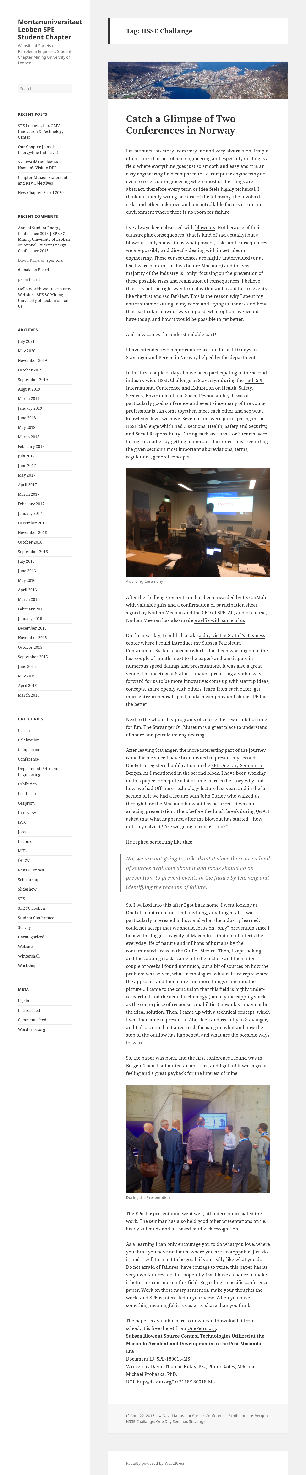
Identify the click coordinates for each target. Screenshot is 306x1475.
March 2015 (28, 695)
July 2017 (26, 456)
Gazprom (26, 803)
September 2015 (33, 656)
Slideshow (27, 889)
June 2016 (27, 570)
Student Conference (36, 917)
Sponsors (54, 260)
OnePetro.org (201, 1328)
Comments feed (32, 1020)
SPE (21, 898)
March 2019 (28, 398)
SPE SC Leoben (31, 908)
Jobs (22, 831)
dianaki (25, 269)
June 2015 (27, 666)
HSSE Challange (140, 1421)
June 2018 (27, 417)
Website (25, 946)
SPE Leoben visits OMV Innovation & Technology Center (41, 131)
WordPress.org (31, 1029)
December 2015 (32, 628)
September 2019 (33, 379)
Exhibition (27, 784)
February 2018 (31, 446)
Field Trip (27, 793)
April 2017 (27, 484)
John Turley (213, 796)
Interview (27, 812)
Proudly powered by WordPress (155, 1463)
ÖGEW (24, 860)
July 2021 (26, 341)
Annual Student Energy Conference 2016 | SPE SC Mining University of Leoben (44, 233)
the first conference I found (217, 1058)
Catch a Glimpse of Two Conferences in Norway (181, 124)
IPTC (22, 822)
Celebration (28, 740)
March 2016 (28, 599)
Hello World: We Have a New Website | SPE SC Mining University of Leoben (44, 294)
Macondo (211, 265)
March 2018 (28, 437)
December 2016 (32, 523)
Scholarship (28, 879)
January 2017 (30, 513)
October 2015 (30, 647)
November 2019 (32, 360)
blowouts (205, 227)
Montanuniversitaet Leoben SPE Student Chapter (50, 29)
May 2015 (26, 676)
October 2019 (30, 370)
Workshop (27, 965)
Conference (28, 759)
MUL (22, 851)
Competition (29, 749)
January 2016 (30, 618)
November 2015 (32, 637)
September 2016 (33, 551)
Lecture (25, 841)
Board (43, 269)
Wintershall (29, 956)
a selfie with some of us (219, 620)
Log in (23, 1000)
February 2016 (31, 609)
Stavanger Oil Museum (177, 727)
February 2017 (31, 503)
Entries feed (29, 1010)
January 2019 (30, 408)
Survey (24, 927)
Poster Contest (31, 870)
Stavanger (198, 1421)
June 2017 (27, 465)
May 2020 (26, 351)
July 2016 (26, 561)
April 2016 (27, 590)
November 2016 (32, 532)
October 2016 (30, 542)
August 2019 (29, 389)
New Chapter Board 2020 (41, 192)
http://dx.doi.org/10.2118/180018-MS (176, 1382)
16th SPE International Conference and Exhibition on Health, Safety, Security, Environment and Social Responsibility (195, 388)
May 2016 (26, 580)
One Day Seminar (171, 1421)
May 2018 (26, 427)
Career (24, 730)
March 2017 (28, 494)
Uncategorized (31, 937)
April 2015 (27, 685)
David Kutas (173, 1415)
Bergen (261, 1415)
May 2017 (26, 475)
